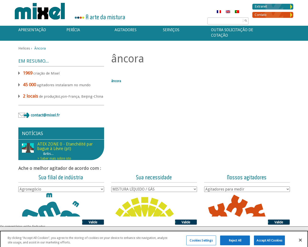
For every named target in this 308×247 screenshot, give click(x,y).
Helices (24, 48)
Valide (93, 222)
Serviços (171, 30)
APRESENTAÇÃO (32, 30)
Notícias (32, 133)
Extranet (261, 6)
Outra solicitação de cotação (232, 33)
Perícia (73, 30)
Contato (261, 15)
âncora (116, 81)
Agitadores (125, 30)
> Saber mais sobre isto (54, 158)
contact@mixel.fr (45, 115)
